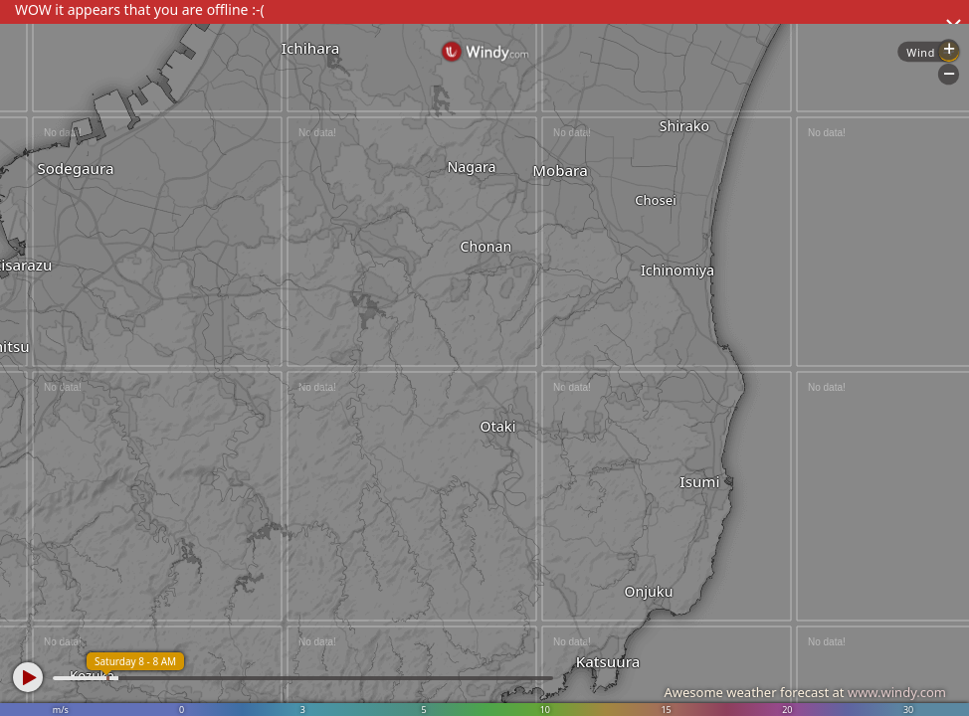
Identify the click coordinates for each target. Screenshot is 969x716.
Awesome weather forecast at (805, 692)
